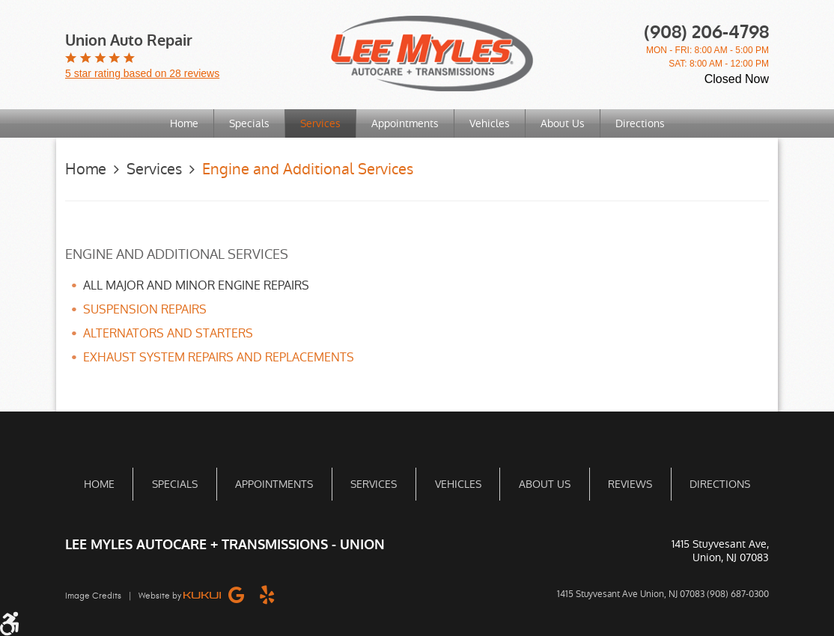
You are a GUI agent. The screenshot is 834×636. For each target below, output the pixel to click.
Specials (249, 123)
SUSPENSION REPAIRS (145, 309)
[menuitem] (184, 123)
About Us (563, 123)
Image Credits (93, 595)
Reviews (630, 484)
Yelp (267, 594)
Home (184, 123)
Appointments (405, 123)
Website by (180, 595)
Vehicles (489, 123)
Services (320, 123)
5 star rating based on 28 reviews (142, 73)
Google (236, 594)
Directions (640, 123)
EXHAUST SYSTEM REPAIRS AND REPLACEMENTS (218, 357)
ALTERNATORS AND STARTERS (168, 333)
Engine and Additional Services (307, 169)
